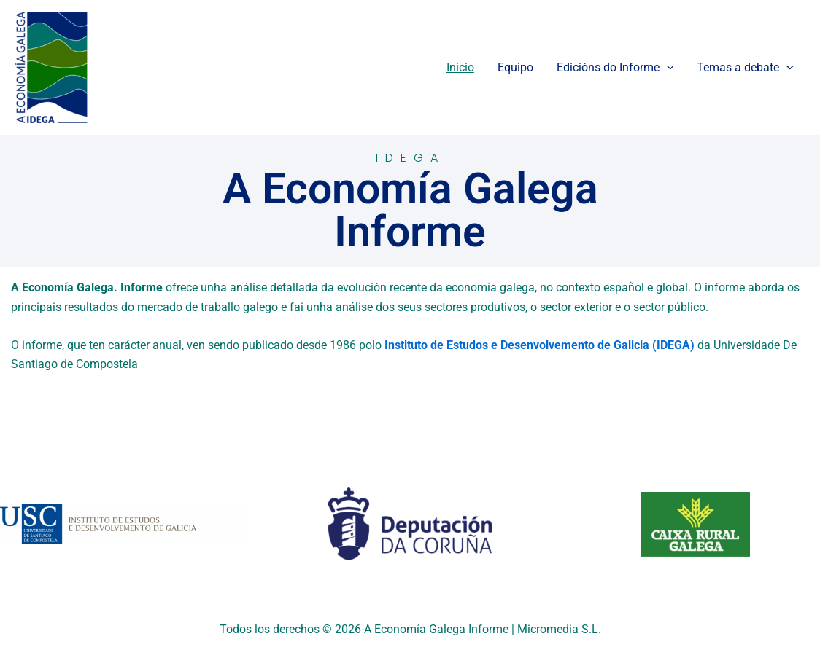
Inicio (460, 67)
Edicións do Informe (615, 68)
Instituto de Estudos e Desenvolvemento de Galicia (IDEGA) (540, 345)
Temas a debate (745, 68)
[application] (667, 68)
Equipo (515, 67)
